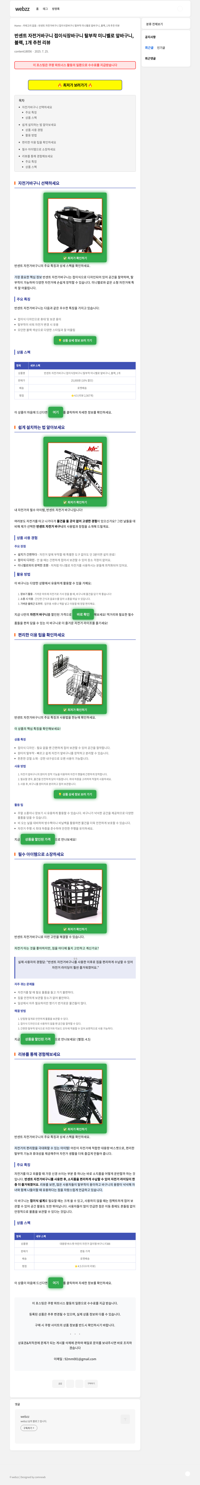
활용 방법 (31, 135)
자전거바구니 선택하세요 (37, 107)
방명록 (56, 9)
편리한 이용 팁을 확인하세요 (39, 142)
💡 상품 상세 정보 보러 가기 (75, 340)
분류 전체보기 (154, 24)
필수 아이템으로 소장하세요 (39, 149)
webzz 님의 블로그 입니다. (34, 1421)
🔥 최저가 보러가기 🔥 (75, 85)
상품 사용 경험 (34, 130)
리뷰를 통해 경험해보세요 (37, 156)
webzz (22, 8)
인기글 (161, 48)
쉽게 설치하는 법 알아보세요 (39, 125)
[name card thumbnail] (125, 1419)
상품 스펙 (31, 117)
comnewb (40, 1477)
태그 (45, 9)
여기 (56, 412)
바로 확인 (83, 614)
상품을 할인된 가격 (38, 839)
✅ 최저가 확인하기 (75, 229)
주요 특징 (31, 112)
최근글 (149, 47)
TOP (187, 1473)
